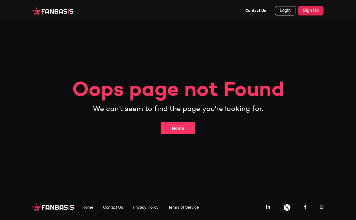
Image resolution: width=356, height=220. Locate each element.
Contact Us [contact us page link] (113, 207)
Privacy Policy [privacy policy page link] (146, 207)
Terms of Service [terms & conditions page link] (183, 207)
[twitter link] (287, 207)
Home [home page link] (87, 207)
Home (178, 128)
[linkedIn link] (268, 207)
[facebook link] (305, 207)
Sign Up (311, 11)
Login (285, 11)
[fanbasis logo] (53, 207)
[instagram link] (322, 207)
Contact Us (255, 11)
